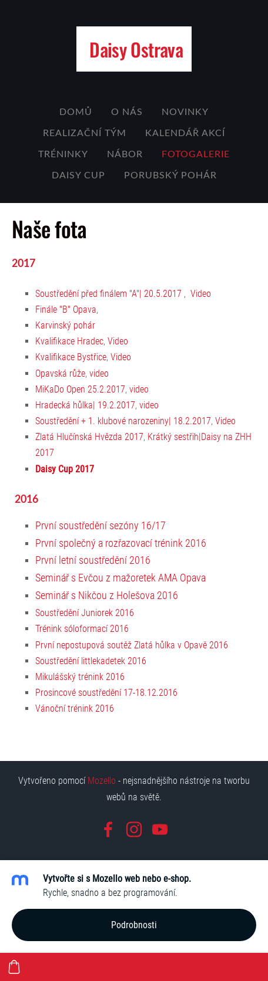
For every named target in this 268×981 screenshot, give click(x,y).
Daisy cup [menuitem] (78, 174)
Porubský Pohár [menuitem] (170, 174)
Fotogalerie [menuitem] (196, 153)
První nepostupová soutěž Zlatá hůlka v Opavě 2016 (131, 645)
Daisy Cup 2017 (64, 469)
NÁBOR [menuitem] (125, 153)
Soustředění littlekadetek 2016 (90, 661)
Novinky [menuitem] (185, 111)
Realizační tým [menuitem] (84, 132)
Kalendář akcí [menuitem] (185, 132)
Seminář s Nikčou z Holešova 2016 (106, 595)
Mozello (102, 780)
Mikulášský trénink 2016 (80, 676)
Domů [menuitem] (75, 111)
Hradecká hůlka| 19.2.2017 (85, 405)
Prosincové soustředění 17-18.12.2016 (106, 692)
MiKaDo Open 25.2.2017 (80, 389)
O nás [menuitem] (127, 111)
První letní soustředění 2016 (92, 560)
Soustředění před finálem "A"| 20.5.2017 (108, 293)
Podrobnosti (134, 925)
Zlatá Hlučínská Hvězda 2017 (89, 436)
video (99, 373)
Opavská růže (60, 373)
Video (200, 293)
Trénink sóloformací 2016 (82, 628)
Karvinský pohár (65, 325)
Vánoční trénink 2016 (74, 708)
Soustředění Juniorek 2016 (84, 612)
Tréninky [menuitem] (63, 153)
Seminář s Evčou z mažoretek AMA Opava (120, 578)
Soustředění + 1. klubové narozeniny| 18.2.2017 (123, 421)
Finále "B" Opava (65, 309)
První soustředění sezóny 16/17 (100, 526)
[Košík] (14, 967)
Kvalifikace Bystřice (70, 357)
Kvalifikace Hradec (69, 341)
